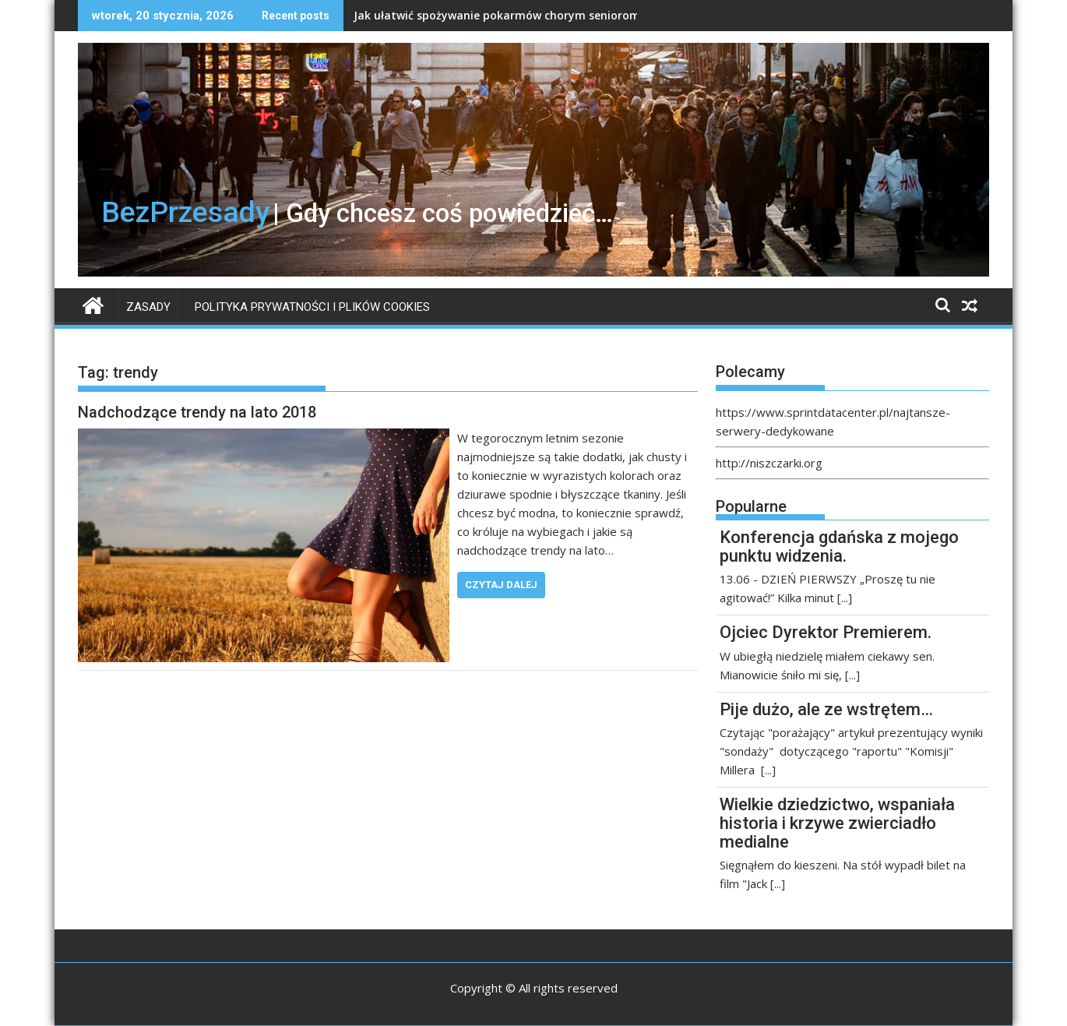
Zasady (148, 307)
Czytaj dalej (501, 585)
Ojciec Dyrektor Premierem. (825, 632)
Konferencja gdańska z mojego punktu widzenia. (839, 546)
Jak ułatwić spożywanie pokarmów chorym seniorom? (500, 15)
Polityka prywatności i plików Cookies (312, 307)
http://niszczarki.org (769, 463)
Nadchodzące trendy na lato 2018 (197, 412)
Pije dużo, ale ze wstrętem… (826, 709)
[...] (844, 597)
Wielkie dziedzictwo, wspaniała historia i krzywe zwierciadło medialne (837, 823)
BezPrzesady (185, 212)
